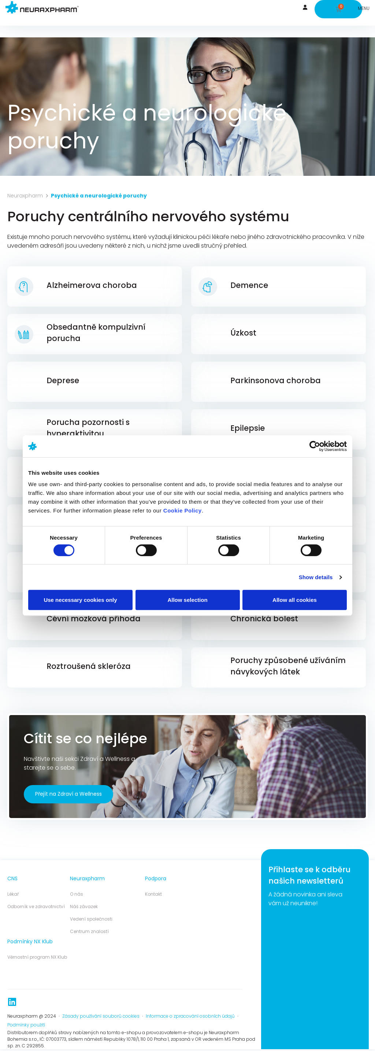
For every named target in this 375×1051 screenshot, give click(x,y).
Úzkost (243, 332)
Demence (249, 285)
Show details (316, 577)
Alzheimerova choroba (92, 285)
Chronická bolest (264, 618)
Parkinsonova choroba (275, 380)
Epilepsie (247, 428)
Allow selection (187, 600)
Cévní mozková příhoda (94, 618)
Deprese (63, 380)
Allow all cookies (294, 600)
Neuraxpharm (25, 195)
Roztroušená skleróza (89, 666)
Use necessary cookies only (80, 600)
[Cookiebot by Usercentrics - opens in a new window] (315, 446)
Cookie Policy (182, 510)
